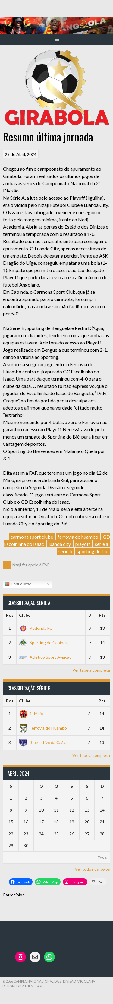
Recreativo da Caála (43, 742)
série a (101, 544)
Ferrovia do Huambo (43, 727)
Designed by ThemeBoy (22, 986)
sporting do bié (92, 551)
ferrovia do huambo (78, 537)
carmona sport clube (32, 537)
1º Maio (31, 713)
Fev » (102, 857)
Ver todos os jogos (92, 869)
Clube (24, 615)
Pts (102, 615)
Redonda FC (35, 628)
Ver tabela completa (91, 670)
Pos (10, 615)
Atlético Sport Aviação (45, 657)
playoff (82, 544)
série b (65, 551)
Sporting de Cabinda (43, 642)
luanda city (60, 544)
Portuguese (18, 583)
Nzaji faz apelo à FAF (26, 564)
